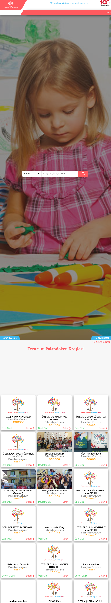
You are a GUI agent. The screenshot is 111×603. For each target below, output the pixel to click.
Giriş (108, 9)
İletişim (102, 9)
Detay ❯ (30, 428)
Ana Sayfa (83, 9)
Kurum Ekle (93, 9)
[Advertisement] (55, 374)
